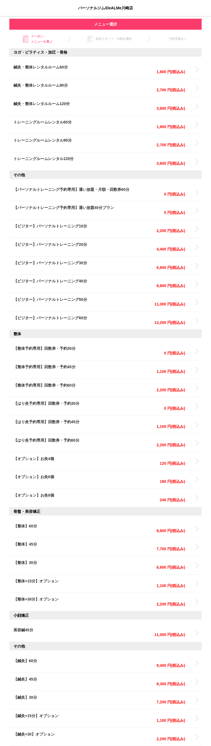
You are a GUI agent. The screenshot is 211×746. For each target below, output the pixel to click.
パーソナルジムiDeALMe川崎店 (105, 8)
